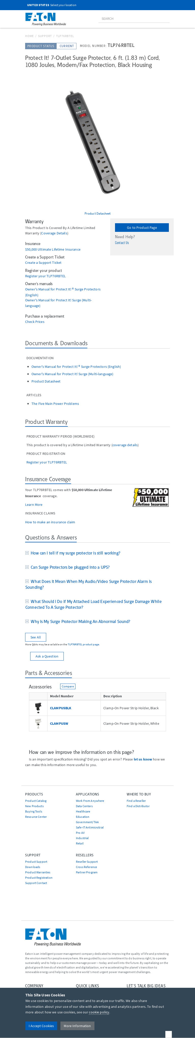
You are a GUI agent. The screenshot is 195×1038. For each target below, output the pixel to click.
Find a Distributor (138, 806)
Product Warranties (38, 872)
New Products (34, 806)
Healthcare (83, 811)
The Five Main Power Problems (55, 403)
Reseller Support (87, 861)
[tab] (97, 553)
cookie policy (99, 1012)
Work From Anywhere (90, 801)
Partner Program (87, 872)
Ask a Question (47, 656)
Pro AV (80, 833)
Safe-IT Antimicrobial (90, 827)
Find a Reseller (136, 801)
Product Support (36, 861)
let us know (143, 759)
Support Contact (36, 883)
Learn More (33, 504)
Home (29, 36)
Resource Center (36, 817)
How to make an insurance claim (50, 522)
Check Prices (34, 322)
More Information (77, 1026)
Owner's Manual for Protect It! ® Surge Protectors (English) (76, 366)
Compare (68, 686)
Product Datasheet (97, 213)
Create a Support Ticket (43, 263)
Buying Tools (33, 811)
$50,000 (31, 249)
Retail (80, 843)
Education (82, 817)
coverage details (54, 233)
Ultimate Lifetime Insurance (59, 249)
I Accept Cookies (41, 1026)
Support (45, 36)
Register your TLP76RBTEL (45, 276)
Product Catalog (35, 801)
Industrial (82, 838)
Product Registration (39, 877)
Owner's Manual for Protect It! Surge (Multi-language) (72, 374)
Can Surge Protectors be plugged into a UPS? (69, 567)
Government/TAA (87, 822)
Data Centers (84, 806)
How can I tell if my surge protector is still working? (74, 553)
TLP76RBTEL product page (83, 644)
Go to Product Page (142, 227)
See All (35, 637)
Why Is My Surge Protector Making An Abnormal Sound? (79, 621)
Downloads (32, 867)
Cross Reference (86, 867)
